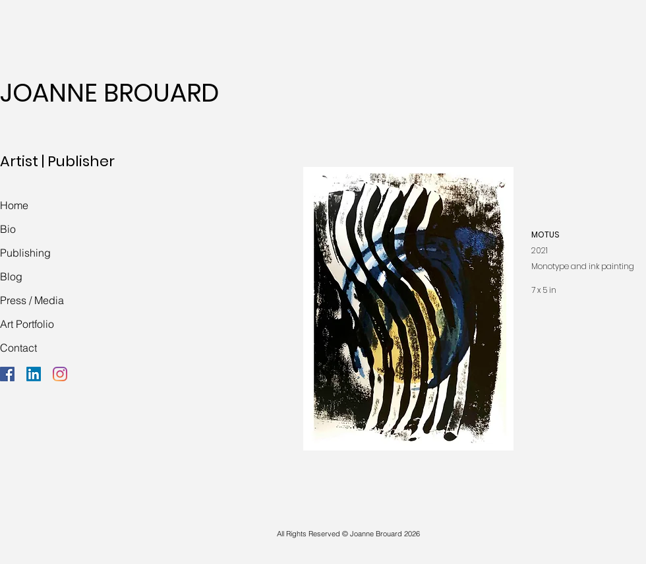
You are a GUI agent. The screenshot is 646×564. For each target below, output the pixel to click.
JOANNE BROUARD (109, 92)
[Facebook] (7, 374)
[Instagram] (60, 374)
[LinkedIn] (33, 374)
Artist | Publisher (57, 161)
